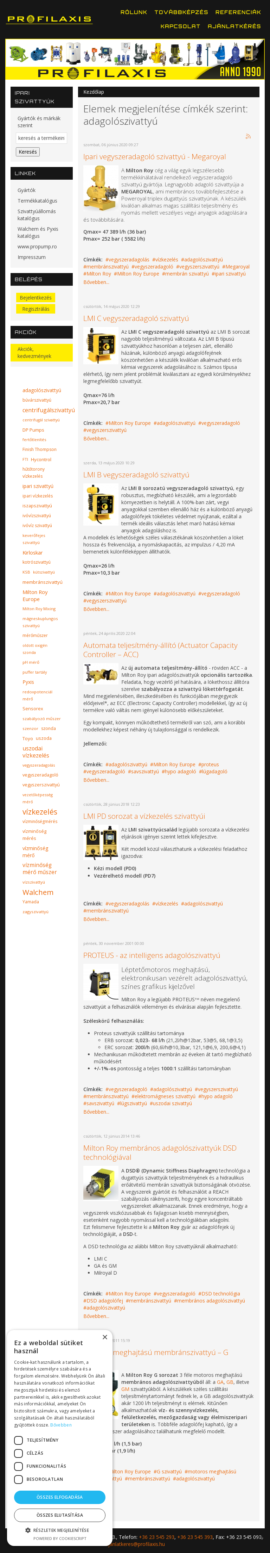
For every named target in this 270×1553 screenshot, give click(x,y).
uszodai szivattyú (172, 1103)
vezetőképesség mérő (37, 798)
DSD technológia (220, 1293)
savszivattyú (145, 771)
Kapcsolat (181, 26)
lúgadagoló (214, 771)
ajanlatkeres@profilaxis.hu (135, 1544)
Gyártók (27, 190)
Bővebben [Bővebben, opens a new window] (60, 1425)
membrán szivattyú (187, 273)
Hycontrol (41, 459)
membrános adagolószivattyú (211, 1300)
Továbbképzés (181, 12)
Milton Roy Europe (138, 273)
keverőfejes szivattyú (33, 539)
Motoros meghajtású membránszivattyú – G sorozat (156, 1356)
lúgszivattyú (133, 1103)
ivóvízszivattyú (36, 516)
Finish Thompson (39, 449)
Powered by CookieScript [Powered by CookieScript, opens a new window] (59, 1538)
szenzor (30, 728)
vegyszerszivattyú (199, 266)
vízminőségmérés (39, 821)
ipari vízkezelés (37, 496)
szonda (48, 728)
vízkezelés (166, 259)
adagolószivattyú (203, 259)
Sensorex (32, 709)
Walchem (37, 892)
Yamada (30, 902)
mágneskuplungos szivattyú (40, 622)
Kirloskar (32, 552)
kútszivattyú (44, 572)
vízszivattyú (33, 882)
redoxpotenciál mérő (37, 695)
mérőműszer (35, 635)
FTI (25, 459)
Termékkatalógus (37, 200)
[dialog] (59, 1438)
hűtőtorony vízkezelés (33, 472)
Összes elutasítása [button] (60, 1515)
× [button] (104, 1337)
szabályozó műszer (41, 718)
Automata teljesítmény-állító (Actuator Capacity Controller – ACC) (160, 649)
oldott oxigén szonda (34, 649)
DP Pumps (33, 430)
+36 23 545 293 (156, 1537)
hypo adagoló (180, 771)
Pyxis (28, 682)
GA (220, 1382)
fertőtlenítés (34, 439)
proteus (210, 764)
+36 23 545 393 (195, 1537)
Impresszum (32, 257)
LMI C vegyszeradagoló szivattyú (136, 318)
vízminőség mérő (35, 852)
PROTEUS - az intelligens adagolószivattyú (151, 955)
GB (229, 1382)
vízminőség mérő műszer (39, 868)
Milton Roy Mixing (39, 608)
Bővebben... (96, 282)
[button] (59, 1530)
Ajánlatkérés (234, 26)
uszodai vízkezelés (35, 751)
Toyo (27, 738)
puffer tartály (34, 672)
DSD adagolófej (104, 1300)
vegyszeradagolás (129, 259)
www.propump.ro (37, 246)
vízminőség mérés (34, 834)
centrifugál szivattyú (41, 419)
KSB (26, 572)
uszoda (44, 738)
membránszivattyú (107, 266)
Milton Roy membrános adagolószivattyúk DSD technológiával (160, 1152)
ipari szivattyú (230, 273)
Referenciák (238, 12)
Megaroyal (237, 266)
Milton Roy (98, 273)
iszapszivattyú (37, 506)
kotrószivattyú (36, 562)
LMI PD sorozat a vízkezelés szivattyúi (144, 816)
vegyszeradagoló (154, 266)
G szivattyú (169, 1471)
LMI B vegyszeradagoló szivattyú (136, 474)
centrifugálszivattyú (48, 410)
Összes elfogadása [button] (60, 1497)
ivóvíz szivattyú (37, 525)
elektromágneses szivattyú (165, 1096)
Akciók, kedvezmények (34, 352)
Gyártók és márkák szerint (39, 122)
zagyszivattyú (35, 911)
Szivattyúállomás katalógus (37, 215)
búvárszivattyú (36, 400)
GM (125, 1389)
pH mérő (30, 662)
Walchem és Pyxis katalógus (38, 232)
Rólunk (134, 12)
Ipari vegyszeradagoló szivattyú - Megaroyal (154, 156)
